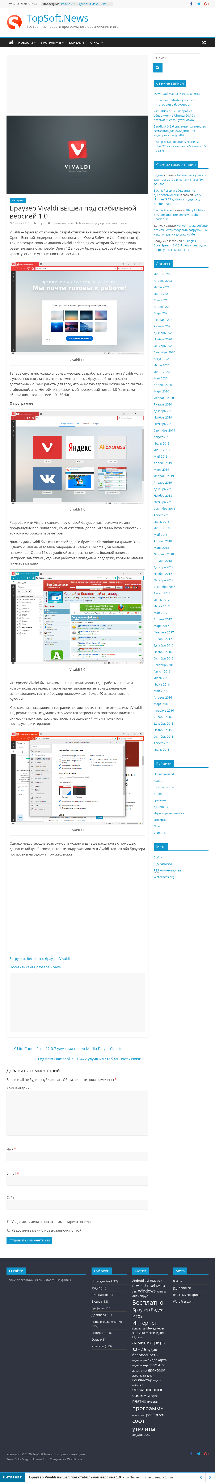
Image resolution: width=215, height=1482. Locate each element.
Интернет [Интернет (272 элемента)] (144, 1322)
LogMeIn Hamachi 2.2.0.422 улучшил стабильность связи (92, 1058)
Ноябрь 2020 (163, 339)
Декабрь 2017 (163, 567)
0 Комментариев (60, 223)
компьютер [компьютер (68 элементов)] (142, 1380)
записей (163, 864)
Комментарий (18, 1088)
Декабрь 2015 (163, 723)
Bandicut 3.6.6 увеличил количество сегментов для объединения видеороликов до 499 (180, 130)
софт (124, 223)
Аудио (158, 781)
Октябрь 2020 (163, 346)
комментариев (167, 870)
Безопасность (164, 787)
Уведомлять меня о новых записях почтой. (47, 1230)
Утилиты (160, 833)
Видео (158, 794)
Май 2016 (161, 691)
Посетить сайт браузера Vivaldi (35, 967)
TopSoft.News (57, 17)
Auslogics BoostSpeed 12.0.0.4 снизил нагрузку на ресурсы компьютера (180, 245)
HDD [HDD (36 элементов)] (153, 1281)
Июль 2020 (161, 365)
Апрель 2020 (163, 385)
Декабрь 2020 (163, 333)
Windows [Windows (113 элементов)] (147, 1291)
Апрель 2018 (163, 541)
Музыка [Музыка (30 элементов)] (137, 1337)
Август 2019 (162, 437)
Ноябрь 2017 (163, 574)
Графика (160, 800)
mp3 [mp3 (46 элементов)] (143, 1285)
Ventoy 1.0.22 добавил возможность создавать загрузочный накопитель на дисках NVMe (181, 230)
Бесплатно (85, 223)
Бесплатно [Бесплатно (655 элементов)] (147, 1302)
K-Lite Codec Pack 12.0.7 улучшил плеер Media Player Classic (65, 1048)
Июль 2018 (161, 522)
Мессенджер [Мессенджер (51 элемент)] (155, 1332)
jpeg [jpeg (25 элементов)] (159, 1280)
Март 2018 (161, 548)
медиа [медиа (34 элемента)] (157, 1380)
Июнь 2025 (162, 274)
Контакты (77, 43)
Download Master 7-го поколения (177, 94)
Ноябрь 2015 (163, 730)
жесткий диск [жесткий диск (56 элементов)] (143, 1375)
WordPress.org (164, 877)
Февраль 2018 (164, 554)
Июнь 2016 (162, 684)
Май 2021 (161, 300)
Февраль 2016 (164, 710)
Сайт (10, 1197)
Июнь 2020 (162, 372)
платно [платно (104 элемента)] (139, 1401)
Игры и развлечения (169, 813)
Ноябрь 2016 (163, 652)
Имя (11, 1149)
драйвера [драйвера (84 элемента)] (156, 1370)
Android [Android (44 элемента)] (138, 1280)
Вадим (158, 175)
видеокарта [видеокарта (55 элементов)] (157, 1360)
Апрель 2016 (163, 697)
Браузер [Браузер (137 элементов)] (141, 1310)
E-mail (13, 1173)
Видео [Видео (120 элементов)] (157, 1310)
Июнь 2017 (162, 606)
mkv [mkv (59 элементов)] (135, 1285)
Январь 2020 (163, 404)
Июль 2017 (161, 600)
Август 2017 (162, 593)
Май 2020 (161, 378)
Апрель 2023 (163, 281)
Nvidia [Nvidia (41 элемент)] (160, 1286)
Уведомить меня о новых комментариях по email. (52, 1221)
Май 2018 (161, 535)
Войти (158, 857)
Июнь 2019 (162, 450)
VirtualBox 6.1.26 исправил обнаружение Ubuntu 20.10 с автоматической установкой (174, 115)
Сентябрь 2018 (164, 509)
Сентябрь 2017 (164, 587)
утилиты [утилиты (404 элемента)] (143, 1428)
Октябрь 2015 (163, 736)
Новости (25, 43)
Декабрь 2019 (163, 411)
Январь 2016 (163, 717)
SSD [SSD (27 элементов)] (134, 1291)
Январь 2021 (163, 326)
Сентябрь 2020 (164, 352)
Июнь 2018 (162, 528)
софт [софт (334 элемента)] (138, 1420)
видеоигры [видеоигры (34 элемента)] (139, 1360)
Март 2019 (161, 469)
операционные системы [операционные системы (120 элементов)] (147, 1392)
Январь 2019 (163, 482)
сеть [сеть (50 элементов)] (162, 1415)
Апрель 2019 (163, 463)
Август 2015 (162, 743)
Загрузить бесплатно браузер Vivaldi (40, 958)
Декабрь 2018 (163, 489)
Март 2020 (161, 391)
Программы (51, 43)
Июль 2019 (161, 443)
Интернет (18, 200)
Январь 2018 (163, 561)
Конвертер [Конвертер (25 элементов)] (139, 1328)
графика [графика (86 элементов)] (156, 1364)
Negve (42, 223)
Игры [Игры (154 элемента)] (138, 1316)
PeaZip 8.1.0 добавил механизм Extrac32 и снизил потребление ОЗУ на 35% (180, 146)
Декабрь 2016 (163, 645)
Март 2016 (161, 704)
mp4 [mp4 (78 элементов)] (151, 1285)
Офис (157, 826)
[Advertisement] (77, 84)
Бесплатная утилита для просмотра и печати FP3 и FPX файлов (180, 179)
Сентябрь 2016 (164, 665)
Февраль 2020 (164, 398)
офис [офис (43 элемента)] (154, 1396)
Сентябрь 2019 (164, 430)
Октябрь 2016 (163, 658)
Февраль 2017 (164, 632)
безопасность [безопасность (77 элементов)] (145, 1354)
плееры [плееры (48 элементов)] (153, 1401)
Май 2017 (161, 613)
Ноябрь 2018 (163, 496)
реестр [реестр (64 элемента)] (152, 1414)
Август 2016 (162, 671)
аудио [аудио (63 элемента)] (152, 1349)
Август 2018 (162, 515)
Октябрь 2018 (163, 502)
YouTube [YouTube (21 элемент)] (161, 1291)
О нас (95, 43)
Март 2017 (161, 626)
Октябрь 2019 (163, 424)
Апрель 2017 (163, 619)
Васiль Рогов (163, 210)
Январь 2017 (163, 639)
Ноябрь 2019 (163, 417)
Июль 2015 (161, 750)
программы (112, 223)
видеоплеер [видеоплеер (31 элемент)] (140, 1365)
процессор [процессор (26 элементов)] (138, 1415)
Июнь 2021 (162, 294)
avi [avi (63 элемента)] (147, 1280)
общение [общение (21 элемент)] (137, 1384)
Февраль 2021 (164, 320)
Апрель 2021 (163, 307)
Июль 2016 (161, 678)
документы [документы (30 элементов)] (139, 1370)
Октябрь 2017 (163, 580)
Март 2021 (161, 313)
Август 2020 (162, 359)
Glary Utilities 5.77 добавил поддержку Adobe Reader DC (177, 199)
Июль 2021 (161, 287)
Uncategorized (164, 774)
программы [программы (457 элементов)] (148, 1408)
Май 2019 (161, 456)
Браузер (99, 223)
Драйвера (161, 807)
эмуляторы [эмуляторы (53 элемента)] (141, 1434)
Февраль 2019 (164, 476)
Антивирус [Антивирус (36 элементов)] (140, 1296)
